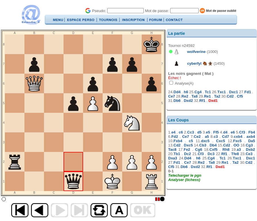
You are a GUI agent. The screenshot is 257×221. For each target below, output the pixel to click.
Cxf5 (213, 149)
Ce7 (171, 96)
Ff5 (216, 132)
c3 (216, 136)
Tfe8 (235, 154)
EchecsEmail (31, 15)
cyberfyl (194, 63)
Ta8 (194, 96)
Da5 (251, 141)
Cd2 (230, 96)
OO (236, 145)
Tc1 (208, 92)
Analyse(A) (183, 83)
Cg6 (198, 149)
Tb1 (177, 154)
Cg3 (249, 145)
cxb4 (238, 136)
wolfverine (196, 51)
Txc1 (221, 92)
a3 (239, 149)
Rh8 (226, 149)
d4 (225, 132)
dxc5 (205, 141)
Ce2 (197, 136)
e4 (173, 132)
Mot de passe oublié (221, 10)
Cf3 (242, 132)
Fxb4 (178, 141)
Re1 (207, 96)
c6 (181, 132)
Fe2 (187, 149)
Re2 (184, 96)
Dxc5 (188, 145)
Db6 (177, 100)
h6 (186, 92)
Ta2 (217, 96)
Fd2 (174, 136)
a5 (207, 136)
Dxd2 (188, 100)
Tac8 (172, 149)
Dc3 (211, 154)
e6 (233, 132)
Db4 (213, 145)
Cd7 (225, 136)
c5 (191, 141)
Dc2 (187, 154)
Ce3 (249, 154)
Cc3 (190, 132)
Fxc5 (237, 141)
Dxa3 (172, 158)
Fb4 (251, 132)
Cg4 (198, 92)
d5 (199, 132)
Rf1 (202, 100)
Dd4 (177, 92)
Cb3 (202, 145)
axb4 (250, 136)
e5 (208, 132)
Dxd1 (213, 100)
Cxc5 (220, 141)
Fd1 (247, 92)
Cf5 (240, 96)
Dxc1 (233, 92)
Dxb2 (250, 149)
